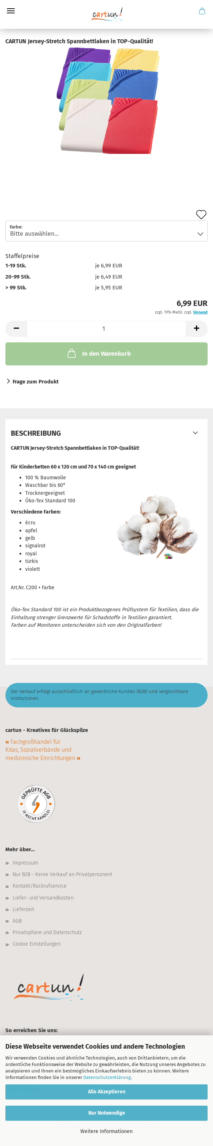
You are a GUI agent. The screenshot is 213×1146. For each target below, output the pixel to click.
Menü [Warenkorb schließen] (11, 10)
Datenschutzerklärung (107, 1077)
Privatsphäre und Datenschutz (47, 932)
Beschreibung (36, 433)
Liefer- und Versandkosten (43, 898)
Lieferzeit (23, 909)
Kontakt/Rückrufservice (40, 886)
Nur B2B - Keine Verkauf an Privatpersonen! (62, 874)
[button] (16, 329)
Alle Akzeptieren (106, 1092)
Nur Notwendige (106, 1113)
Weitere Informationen (106, 1131)
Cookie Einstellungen (37, 944)
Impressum (25, 863)
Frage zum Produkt (36, 381)
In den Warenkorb (98, 353)
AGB (17, 921)
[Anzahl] (106, 329)
